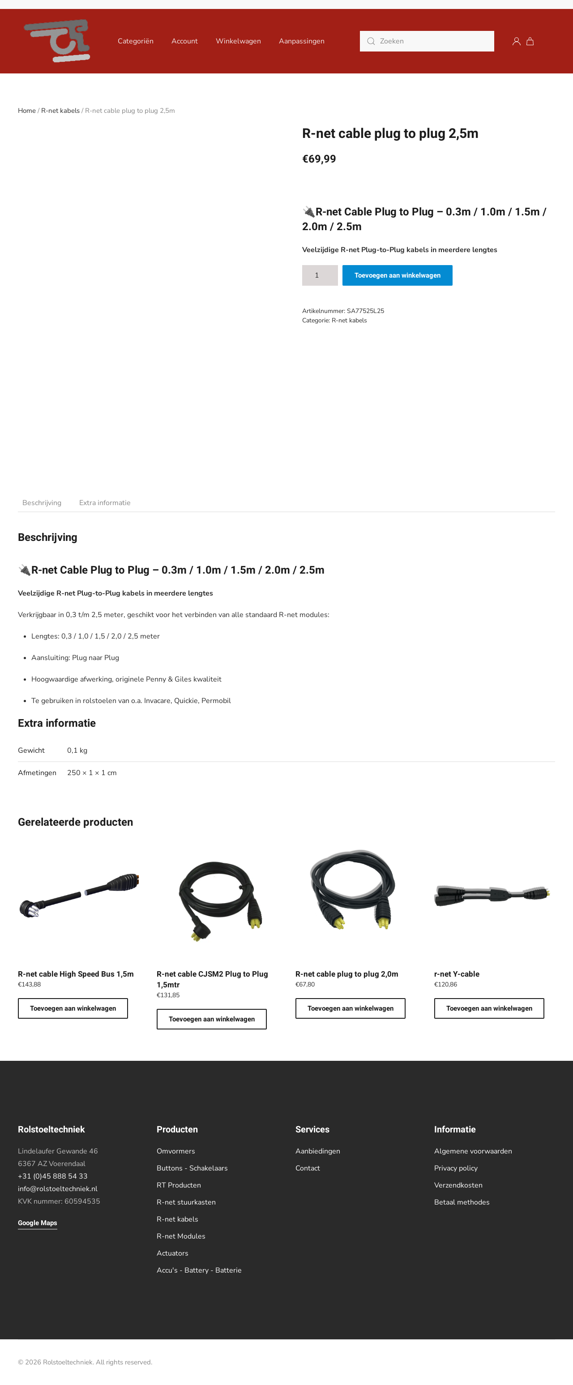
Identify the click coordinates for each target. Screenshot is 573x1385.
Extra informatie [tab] (105, 503)
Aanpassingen (302, 41)
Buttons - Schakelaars (192, 1168)
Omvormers (176, 1151)
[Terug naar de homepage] (59, 41)
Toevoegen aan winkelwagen (397, 275)
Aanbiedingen (317, 1151)
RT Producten (179, 1185)
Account (184, 41)
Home (27, 110)
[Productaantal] (320, 275)
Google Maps (37, 1223)
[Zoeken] (427, 41)
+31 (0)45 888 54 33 (53, 1176)
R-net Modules (181, 1236)
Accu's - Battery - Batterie (199, 1270)
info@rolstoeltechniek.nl (58, 1189)
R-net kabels (60, 110)
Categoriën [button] (136, 41)
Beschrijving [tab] (41, 503)
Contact (307, 1168)
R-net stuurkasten (186, 1202)
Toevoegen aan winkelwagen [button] (73, 1008)
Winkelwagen (238, 41)
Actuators (172, 1253)
